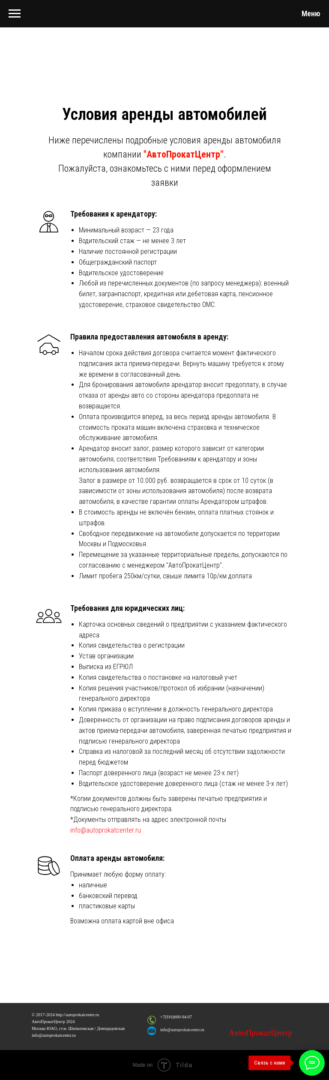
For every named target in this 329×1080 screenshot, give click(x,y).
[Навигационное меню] (15, 13)
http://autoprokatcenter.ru (77, 1014)
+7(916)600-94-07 (176, 1017)
